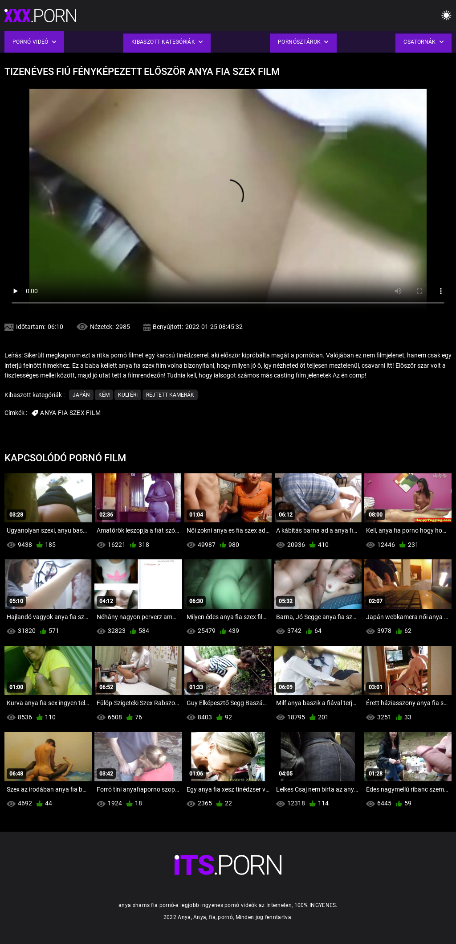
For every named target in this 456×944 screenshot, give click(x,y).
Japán (81, 395)
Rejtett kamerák (170, 395)
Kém (104, 395)
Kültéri (128, 395)
